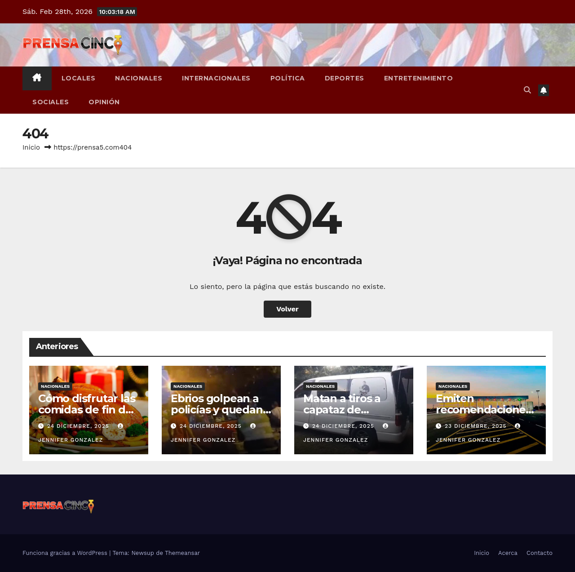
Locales (79, 78)
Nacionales (138, 78)
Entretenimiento (418, 78)
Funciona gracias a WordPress (65, 553)
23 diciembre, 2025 (477, 426)
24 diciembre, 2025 (79, 426)
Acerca (508, 553)
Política (287, 78)
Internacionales (216, 78)
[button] (527, 90)
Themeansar (182, 553)
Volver (287, 309)
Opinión (104, 102)
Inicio (31, 147)
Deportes (344, 78)
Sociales (50, 102)
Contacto (539, 553)
